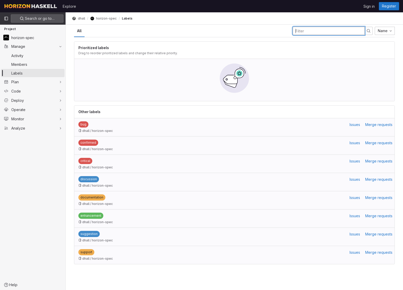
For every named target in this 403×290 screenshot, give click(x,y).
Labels (127, 18)
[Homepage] (31, 6)
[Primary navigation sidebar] (6, 18)
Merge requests (378, 124)
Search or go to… (37, 18)
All (79, 31)
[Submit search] (368, 31)
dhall (78, 18)
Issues (355, 124)
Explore (69, 6)
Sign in (369, 6)
